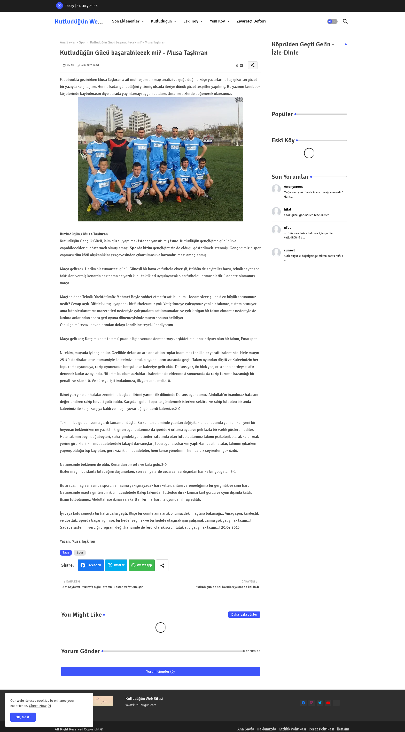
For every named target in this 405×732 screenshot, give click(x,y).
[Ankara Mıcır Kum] (336, 703)
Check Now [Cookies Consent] (37, 706)
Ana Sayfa (67, 42)
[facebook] (303, 703)
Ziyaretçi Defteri (251, 21)
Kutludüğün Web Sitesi (86, 21)
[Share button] (162, 565)
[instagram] (311, 703)
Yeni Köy (217, 21)
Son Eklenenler (125, 21)
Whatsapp (144, 565)
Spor (82, 42)
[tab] (128, 21)
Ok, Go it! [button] (22, 717)
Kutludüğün (161, 21)
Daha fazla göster (244, 615)
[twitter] (320, 703)
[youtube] (328, 703)
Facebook (94, 565)
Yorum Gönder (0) (160, 671)
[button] (332, 21)
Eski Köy (190, 21)
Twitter (119, 565)
